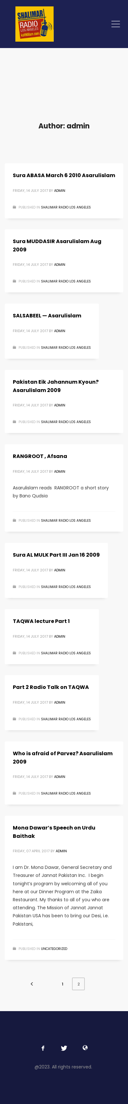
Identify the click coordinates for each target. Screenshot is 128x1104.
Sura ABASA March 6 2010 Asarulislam (64, 175)
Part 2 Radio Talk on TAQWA (51, 687)
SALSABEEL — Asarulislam (47, 315)
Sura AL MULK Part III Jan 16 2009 (56, 555)
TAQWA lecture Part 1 (41, 621)
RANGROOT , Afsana (40, 456)
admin (59, 190)
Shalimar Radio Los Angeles (66, 207)
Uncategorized (54, 948)
